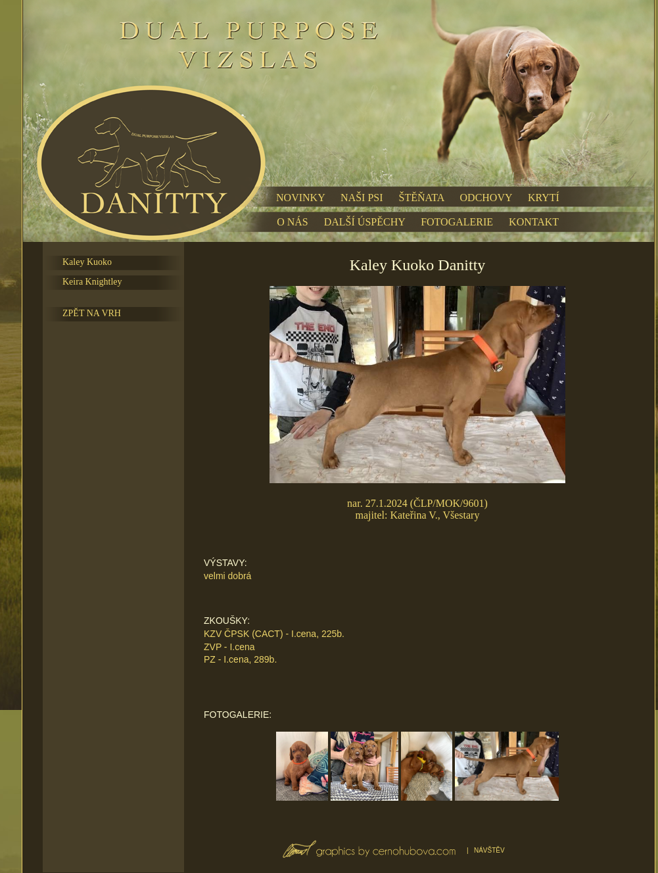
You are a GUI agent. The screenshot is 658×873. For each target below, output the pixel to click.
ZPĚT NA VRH (91, 313)
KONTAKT (534, 221)
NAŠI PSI (362, 197)
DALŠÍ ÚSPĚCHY (364, 221)
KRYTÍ (543, 197)
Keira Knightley (92, 282)
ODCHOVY (486, 197)
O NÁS (292, 221)
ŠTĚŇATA (421, 197)
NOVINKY (300, 197)
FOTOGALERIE (457, 221)
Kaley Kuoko (87, 262)
